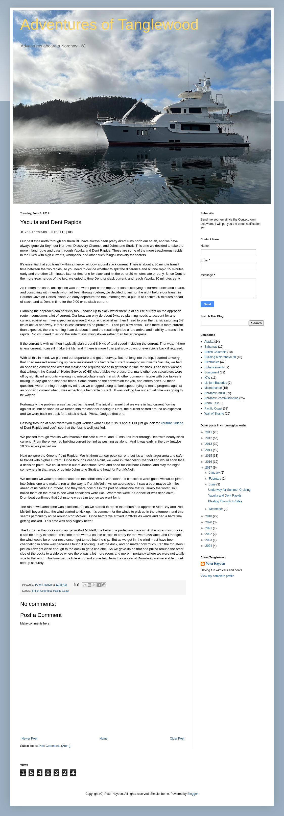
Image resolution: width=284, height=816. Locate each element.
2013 (209, 444)
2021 (209, 528)
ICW (207, 377)
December (216, 509)
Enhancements (214, 367)
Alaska (209, 341)
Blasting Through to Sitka (225, 501)
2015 (209, 455)
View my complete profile (217, 576)
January (215, 472)
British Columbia (42, 590)
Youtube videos (171, 423)
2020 (209, 522)
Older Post (177, 738)
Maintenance (213, 388)
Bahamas (210, 346)
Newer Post (29, 738)
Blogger (192, 794)
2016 (209, 462)
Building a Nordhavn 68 (220, 357)
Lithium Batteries (215, 383)
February (215, 478)
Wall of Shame (214, 413)
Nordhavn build (214, 393)
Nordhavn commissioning (221, 398)
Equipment (211, 372)
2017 (209, 467)
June (212, 484)
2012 (209, 438)
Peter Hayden (215, 563)
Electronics (211, 362)
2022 (209, 534)
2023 (209, 540)
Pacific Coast (61, 590)
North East (211, 403)
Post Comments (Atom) (54, 746)
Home (104, 738)
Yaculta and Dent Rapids (225, 495)
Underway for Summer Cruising (229, 490)
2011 (209, 432)
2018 (209, 516)
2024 (209, 546)
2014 (209, 450)
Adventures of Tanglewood (109, 24)
